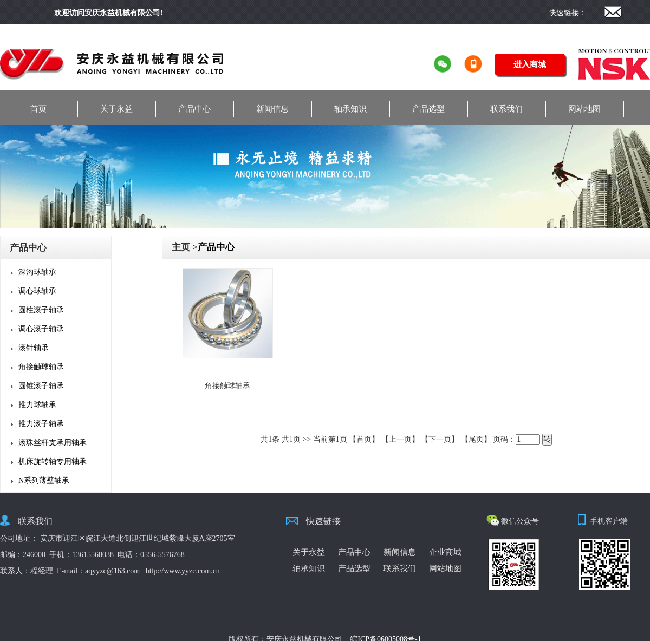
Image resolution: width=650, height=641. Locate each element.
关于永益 (116, 108)
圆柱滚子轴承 (41, 310)
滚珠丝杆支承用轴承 (52, 443)
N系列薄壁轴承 (43, 480)
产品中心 (194, 108)
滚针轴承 (33, 348)
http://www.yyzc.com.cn (183, 571)
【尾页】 (476, 439)
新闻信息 (272, 108)
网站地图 (584, 108)
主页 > (185, 247)
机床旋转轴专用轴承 (52, 461)
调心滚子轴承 (41, 329)
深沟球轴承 (37, 272)
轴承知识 (350, 108)
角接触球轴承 (41, 367)
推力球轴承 (37, 405)
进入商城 (530, 64)
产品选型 (428, 108)
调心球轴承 (37, 291)
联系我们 (506, 108)
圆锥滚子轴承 (41, 386)
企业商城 (445, 552)
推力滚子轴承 (41, 424)
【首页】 (364, 439)
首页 (38, 108)
